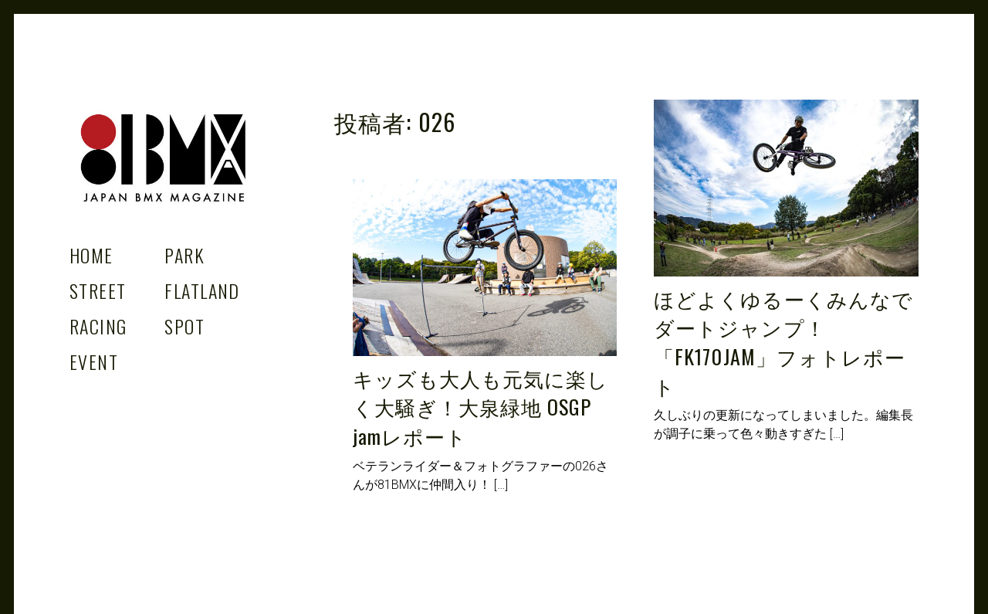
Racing (98, 326)
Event (93, 361)
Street (98, 290)
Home (91, 255)
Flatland (202, 290)
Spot (184, 326)
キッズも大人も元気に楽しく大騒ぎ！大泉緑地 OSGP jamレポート (480, 407)
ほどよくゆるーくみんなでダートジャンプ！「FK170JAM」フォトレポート (783, 342)
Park (184, 255)
